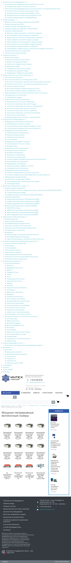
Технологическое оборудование (13, 501)
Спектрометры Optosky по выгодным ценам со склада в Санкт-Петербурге (56, 444)
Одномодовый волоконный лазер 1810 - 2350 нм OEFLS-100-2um (29, 456)
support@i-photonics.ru (35, 382)
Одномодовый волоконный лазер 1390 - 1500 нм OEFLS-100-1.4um (40, 436)
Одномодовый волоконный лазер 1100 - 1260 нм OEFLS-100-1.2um (18, 436)
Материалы (7, 530)
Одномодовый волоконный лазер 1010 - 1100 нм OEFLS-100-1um (7, 436)
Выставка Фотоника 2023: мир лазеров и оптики (55, 425)
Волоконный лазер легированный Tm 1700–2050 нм (29, 475)
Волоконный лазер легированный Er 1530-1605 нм (18, 475)
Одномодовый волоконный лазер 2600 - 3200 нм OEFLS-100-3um (40, 456)
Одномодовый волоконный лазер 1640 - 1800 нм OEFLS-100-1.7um (18, 456)
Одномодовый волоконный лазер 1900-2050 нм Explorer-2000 (40, 475)
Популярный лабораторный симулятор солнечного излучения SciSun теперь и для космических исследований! (56, 466)
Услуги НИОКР (47, 393)
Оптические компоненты (11, 524)
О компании (25, 393)
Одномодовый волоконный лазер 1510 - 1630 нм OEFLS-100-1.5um (7, 456)
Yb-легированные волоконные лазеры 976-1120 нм (7, 475)
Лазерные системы (9, 506)
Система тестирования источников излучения (54, 487)
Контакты (58, 393)
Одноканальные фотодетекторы (13, 517)
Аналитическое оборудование (12, 512)
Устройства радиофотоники (12, 527)
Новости (36, 393)
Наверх (5, 561)
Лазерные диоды (8, 503)
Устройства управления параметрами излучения (15, 521)
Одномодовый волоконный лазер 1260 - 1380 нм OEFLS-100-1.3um (29, 436)
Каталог (8, 393)
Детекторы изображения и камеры (14, 514)
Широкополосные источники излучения (16, 509)
